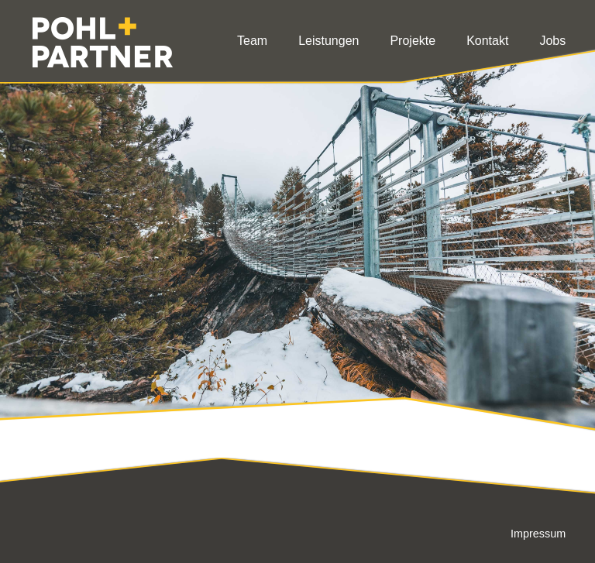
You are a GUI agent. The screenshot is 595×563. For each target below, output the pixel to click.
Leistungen (328, 40)
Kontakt (487, 40)
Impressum (538, 533)
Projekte (412, 40)
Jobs (552, 40)
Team (252, 40)
